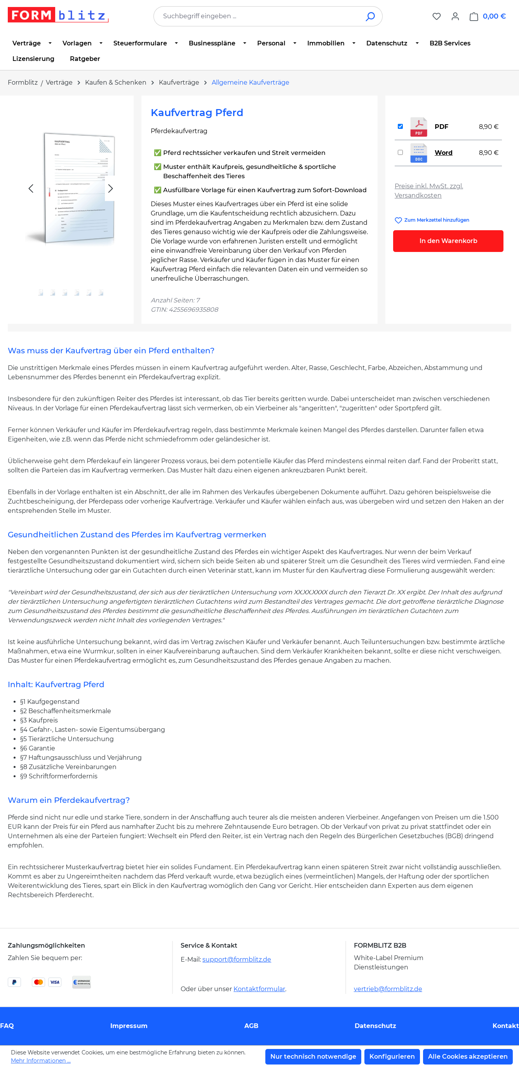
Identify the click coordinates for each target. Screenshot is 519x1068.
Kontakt (506, 1026)
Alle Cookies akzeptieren (468, 1056)
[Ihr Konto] (455, 16)
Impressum (129, 1026)
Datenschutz (375, 1026)
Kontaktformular (259, 989)
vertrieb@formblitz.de (388, 989)
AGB (251, 1026)
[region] (71, 206)
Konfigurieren (392, 1056)
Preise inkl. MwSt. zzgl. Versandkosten (429, 190)
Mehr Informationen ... (41, 1060)
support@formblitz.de (236, 959)
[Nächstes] (111, 188)
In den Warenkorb (448, 241)
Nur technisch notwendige (313, 1056)
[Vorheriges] (31, 188)
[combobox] (256, 16)
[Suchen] (371, 16)
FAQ (7, 1026)
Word (444, 152)
